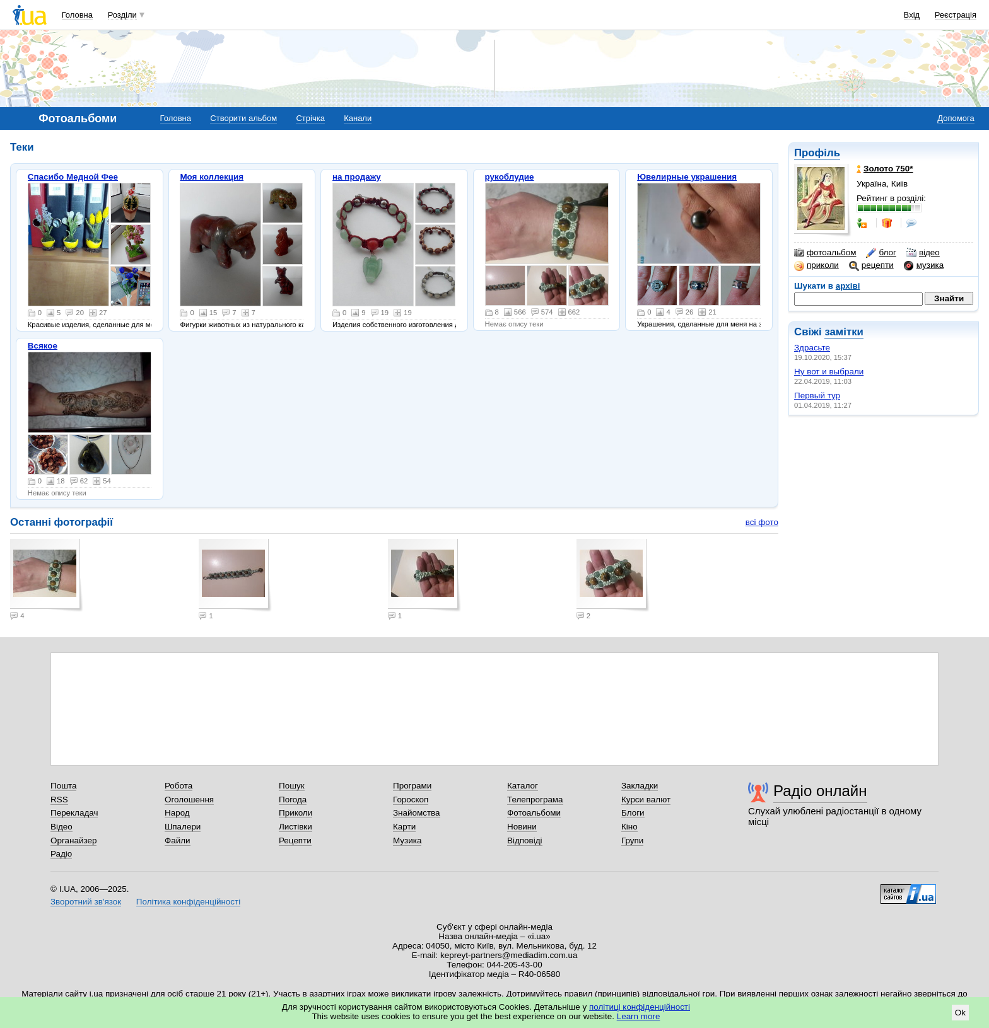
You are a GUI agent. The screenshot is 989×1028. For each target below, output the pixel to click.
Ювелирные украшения (687, 177)
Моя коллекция (211, 177)
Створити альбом (243, 118)
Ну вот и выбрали (828, 371)
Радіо (61, 853)
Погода (293, 799)
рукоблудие (509, 177)
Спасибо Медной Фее (73, 177)
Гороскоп (410, 799)
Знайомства (416, 812)
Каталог (522, 785)
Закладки (639, 785)
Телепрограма (535, 799)
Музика (407, 840)
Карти (404, 826)
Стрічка (310, 118)
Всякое (42, 345)
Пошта (63, 785)
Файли (177, 840)
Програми (412, 785)
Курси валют (645, 799)
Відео (61, 826)
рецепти (871, 265)
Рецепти (295, 840)
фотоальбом (825, 253)
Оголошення (189, 799)
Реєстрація (955, 15)
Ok (960, 1012)
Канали (358, 118)
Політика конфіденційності (188, 901)
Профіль (817, 153)
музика (924, 265)
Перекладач (74, 812)
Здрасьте (812, 347)
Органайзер (73, 840)
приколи (816, 265)
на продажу (356, 177)
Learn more (638, 1016)
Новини (522, 826)
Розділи (122, 15)
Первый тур (817, 395)
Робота (178, 785)
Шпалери (183, 826)
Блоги (633, 812)
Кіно (629, 826)
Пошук (292, 785)
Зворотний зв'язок (85, 901)
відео (923, 253)
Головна (77, 15)
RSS (59, 799)
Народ (177, 812)
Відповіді (524, 840)
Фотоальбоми (534, 812)
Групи (632, 840)
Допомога (955, 118)
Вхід (912, 15)
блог (881, 253)
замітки (843, 332)
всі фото (762, 522)
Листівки (295, 826)
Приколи (295, 812)
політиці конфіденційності (639, 1007)
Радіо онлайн (820, 790)
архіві (848, 286)
